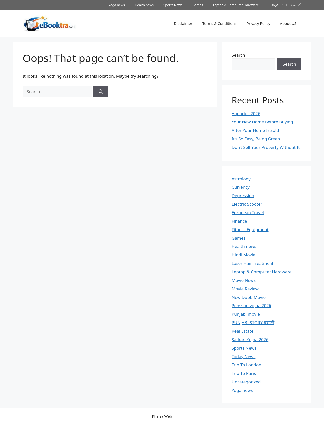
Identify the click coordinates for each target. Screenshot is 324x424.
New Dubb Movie (249, 297)
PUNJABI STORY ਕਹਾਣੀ (285, 5)
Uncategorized (246, 382)
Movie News (244, 280)
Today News (243, 356)
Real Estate (243, 331)
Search (238, 55)
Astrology (241, 179)
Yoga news (117, 5)
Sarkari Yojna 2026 (250, 339)
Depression (243, 195)
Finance (239, 221)
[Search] (100, 92)
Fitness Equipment (250, 229)
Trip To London (246, 365)
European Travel (248, 212)
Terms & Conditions (219, 23)
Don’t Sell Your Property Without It (266, 147)
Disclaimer (183, 23)
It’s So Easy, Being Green (256, 139)
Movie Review (245, 289)
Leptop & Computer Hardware (236, 5)
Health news (144, 5)
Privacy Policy (258, 23)
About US (288, 23)
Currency (241, 187)
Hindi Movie (243, 255)
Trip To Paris (244, 373)
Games (197, 5)
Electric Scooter (247, 204)
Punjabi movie (246, 314)
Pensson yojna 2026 (251, 305)
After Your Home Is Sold (255, 130)
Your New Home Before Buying (262, 122)
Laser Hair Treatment (252, 263)
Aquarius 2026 (246, 113)
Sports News (172, 5)
